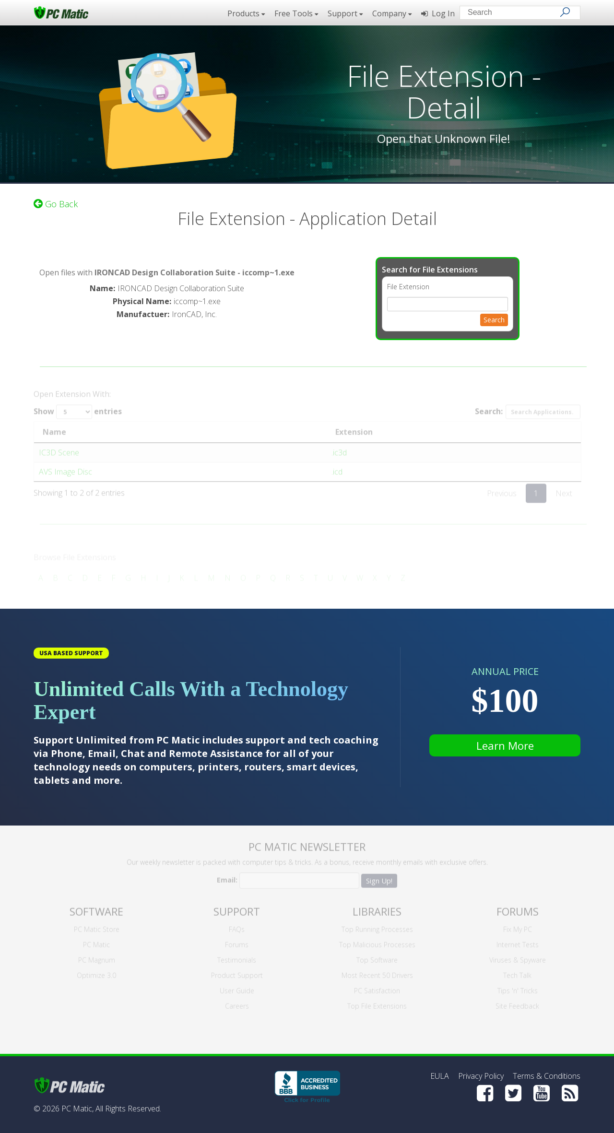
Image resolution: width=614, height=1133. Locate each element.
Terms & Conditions (546, 1076)
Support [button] (345, 13)
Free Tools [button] (296, 13)
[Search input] (513, 13)
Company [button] (392, 13)
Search (494, 316)
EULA (439, 1076)
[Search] (565, 12)
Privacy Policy (481, 1076)
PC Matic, (77, 1108)
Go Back (56, 200)
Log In (438, 13)
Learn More (505, 745)
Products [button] (246, 13)
